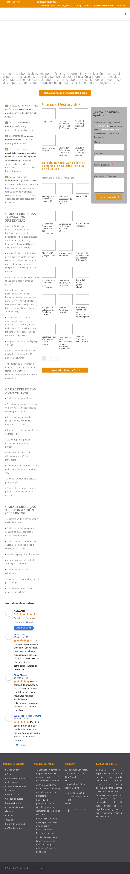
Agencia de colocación (104, 5)
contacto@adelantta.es (111, 130)
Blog (78, 5)
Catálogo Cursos (65, 5)
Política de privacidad (15, 823)
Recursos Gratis (48, 5)
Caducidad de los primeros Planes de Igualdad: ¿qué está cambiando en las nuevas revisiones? (48, 807)
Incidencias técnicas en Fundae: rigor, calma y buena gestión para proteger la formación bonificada (47, 844)
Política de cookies (14, 828)
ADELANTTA (21, 610)
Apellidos (98, 153)
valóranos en (23, 628)
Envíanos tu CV (12, 794)
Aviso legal (10, 819)
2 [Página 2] (50, 358)
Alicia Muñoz (20, 675)
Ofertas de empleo (14, 774)
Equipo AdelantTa (13, 803)
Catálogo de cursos (14, 798)
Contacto (121, 5)
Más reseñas (22, 745)
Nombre (98, 142)
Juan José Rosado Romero (27, 716)
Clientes (9, 815)
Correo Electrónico (103, 165)
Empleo (87, 5)
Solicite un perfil (12, 769)
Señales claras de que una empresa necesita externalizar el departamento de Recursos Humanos (46, 825)
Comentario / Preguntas (105, 176)
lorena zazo (19, 634)
